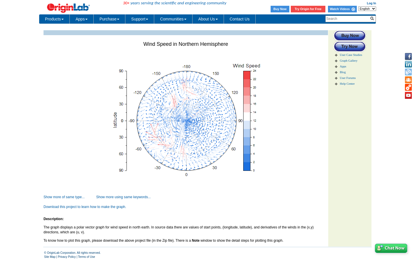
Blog (343, 72)
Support (139, 19)
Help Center (347, 83)
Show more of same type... (64, 197)
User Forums (348, 78)
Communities (173, 19)
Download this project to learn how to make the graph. (85, 207)
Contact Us (240, 19)
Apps (82, 19)
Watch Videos (342, 9)
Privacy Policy (67, 256)
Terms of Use (86, 256)
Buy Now (280, 9)
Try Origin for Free (308, 9)
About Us (208, 19)
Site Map (49, 256)
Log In (371, 3)
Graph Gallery (348, 60)
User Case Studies (351, 54)
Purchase (109, 19)
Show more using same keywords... (123, 197)
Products (54, 19)
